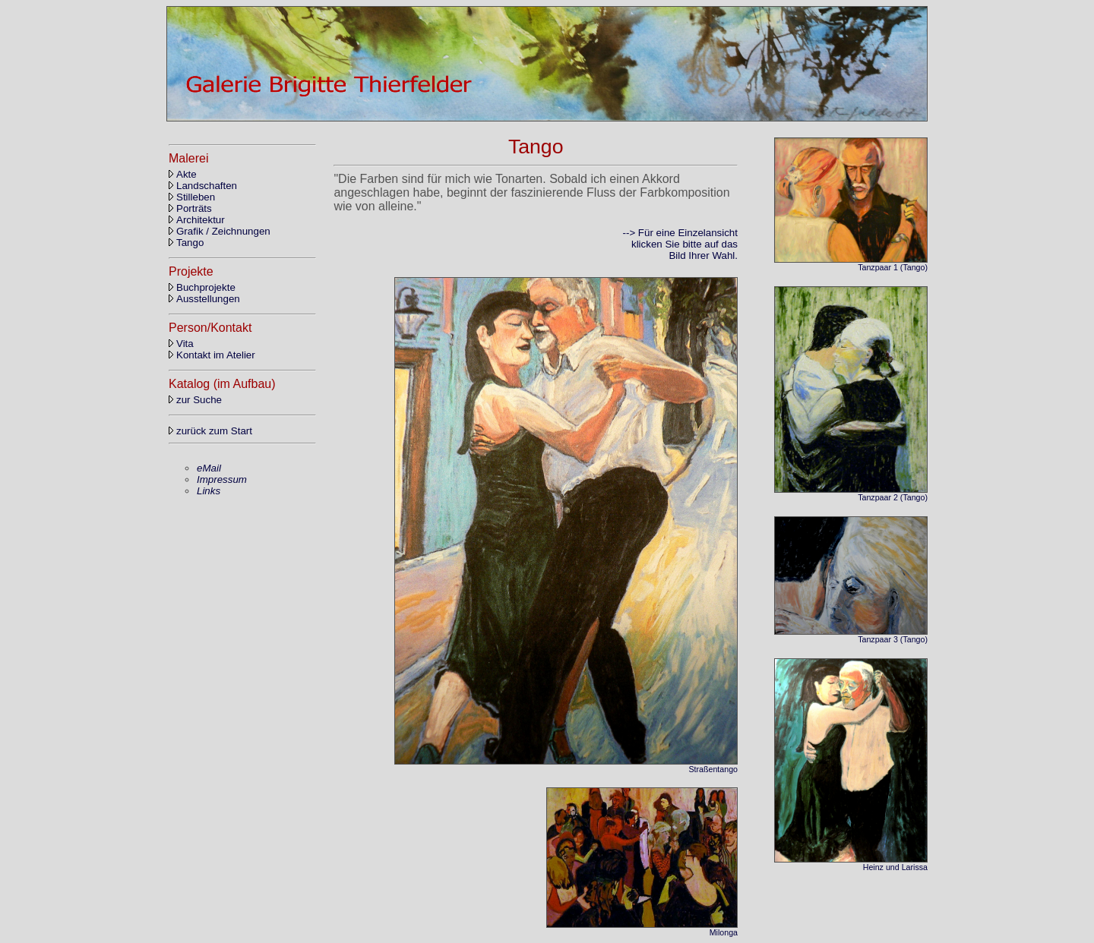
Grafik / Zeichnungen (219, 231)
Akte (183, 174)
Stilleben (192, 197)
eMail (209, 468)
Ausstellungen (204, 298)
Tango (186, 242)
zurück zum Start (210, 431)
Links (208, 491)
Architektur (197, 220)
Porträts (190, 208)
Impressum (222, 479)
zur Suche (195, 399)
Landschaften (203, 185)
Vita (181, 343)
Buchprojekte (202, 287)
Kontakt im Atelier (212, 355)
